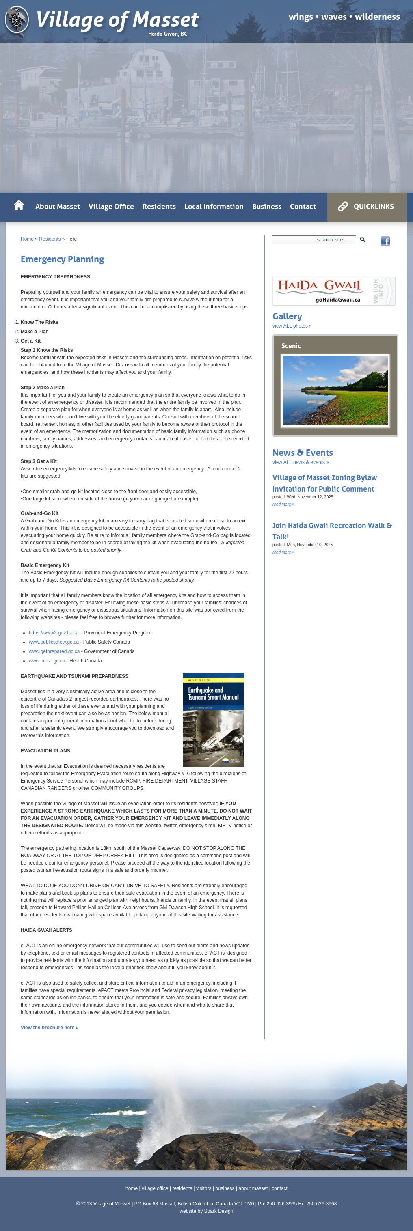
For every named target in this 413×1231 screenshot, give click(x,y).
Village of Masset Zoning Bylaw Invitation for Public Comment (324, 482)
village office (155, 1188)
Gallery (287, 315)
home (131, 1188)
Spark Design (218, 1211)
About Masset (57, 205)
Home (27, 239)
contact (280, 1188)
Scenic (291, 345)
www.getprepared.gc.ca (55, 651)
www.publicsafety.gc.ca (54, 642)
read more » (283, 504)
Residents (50, 239)
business (224, 1188)
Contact (303, 205)
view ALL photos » (292, 326)
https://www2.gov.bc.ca (54, 633)
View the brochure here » (50, 1028)
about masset (253, 1188)
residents (182, 1188)
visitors (203, 1188)
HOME (18, 207)
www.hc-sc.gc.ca (47, 661)
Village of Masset (116, 19)
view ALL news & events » (300, 462)
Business (266, 205)
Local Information (214, 205)
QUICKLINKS (374, 205)
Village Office (111, 205)
